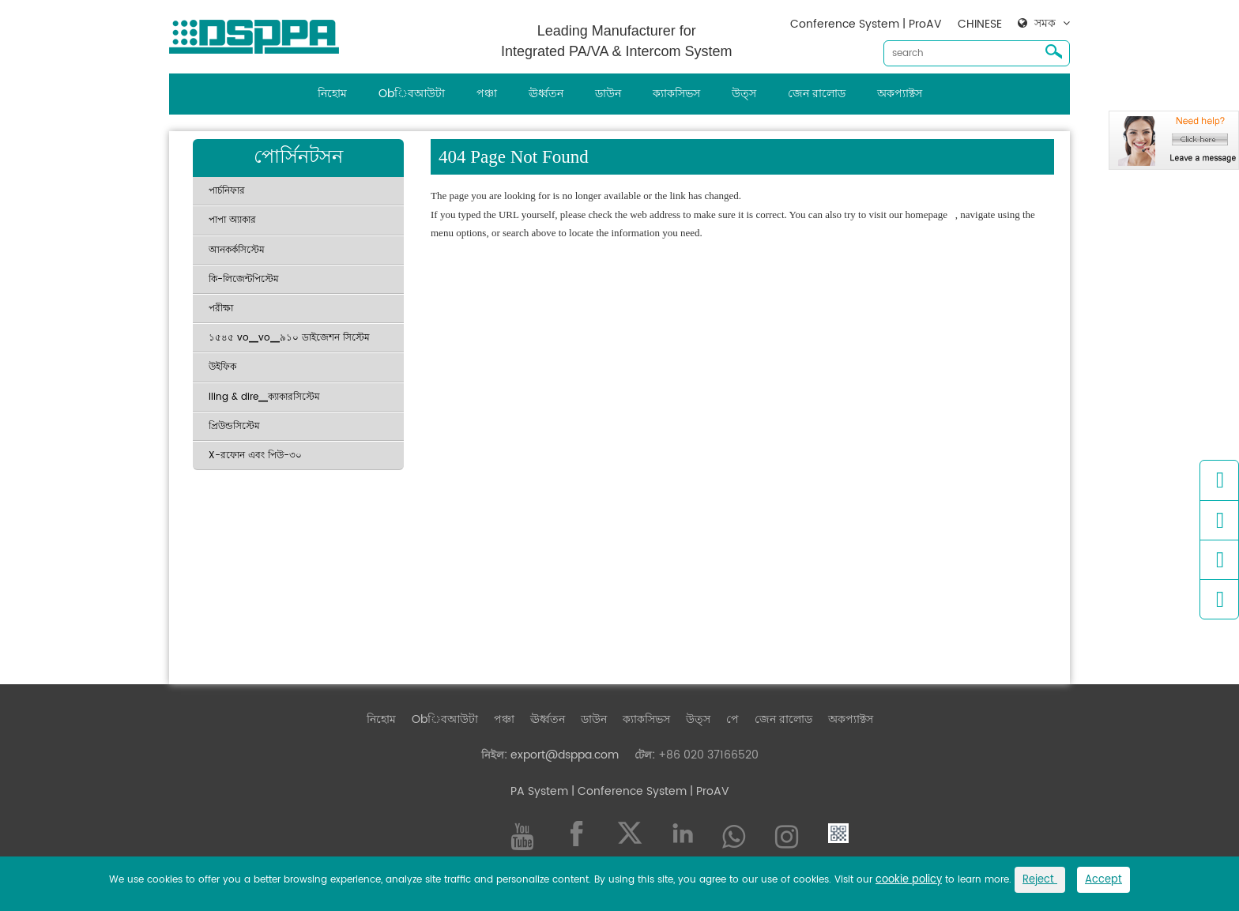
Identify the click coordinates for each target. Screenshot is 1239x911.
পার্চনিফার (227, 190)
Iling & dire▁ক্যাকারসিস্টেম (264, 397)
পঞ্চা (486, 94)
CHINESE (980, 24)
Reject (1039, 879)
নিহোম (332, 94)
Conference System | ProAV (866, 24)
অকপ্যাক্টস (899, 94)
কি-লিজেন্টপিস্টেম (244, 279)
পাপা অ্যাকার (232, 220)
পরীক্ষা (221, 308)
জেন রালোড (816, 94)
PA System (539, 791)
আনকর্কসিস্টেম (237, 250)
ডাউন (608, 94)
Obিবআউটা (411, 94)
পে (732, 719)
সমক (1045, 24)
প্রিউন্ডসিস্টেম (234, 426)
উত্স (744, 94)
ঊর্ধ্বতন (546, 94)
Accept (1103, 879)
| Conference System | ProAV (648, 791)
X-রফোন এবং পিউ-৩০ (255, 455)
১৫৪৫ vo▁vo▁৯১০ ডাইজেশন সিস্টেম (289, 337)
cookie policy (909, 879)
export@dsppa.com (564, 755)
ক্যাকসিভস (676, 94)
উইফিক (222, 367)
